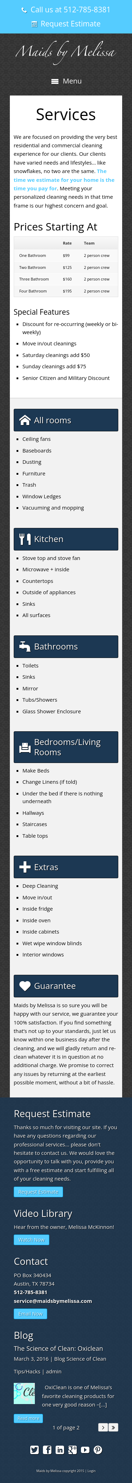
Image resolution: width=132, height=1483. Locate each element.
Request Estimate (38, 1191)
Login (92, 1471)
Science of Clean (86, 1358)
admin (54, 1371)
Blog (59, 1358)
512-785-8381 (30, 1292)
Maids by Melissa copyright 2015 (60, 1471)
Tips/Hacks (27, 1371)
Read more (28, 1418)
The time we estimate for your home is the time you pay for (64, 179)
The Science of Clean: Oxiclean (58, 1348)
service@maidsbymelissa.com (53, 1300)
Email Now (30, 1313)
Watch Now (31, 1239)
